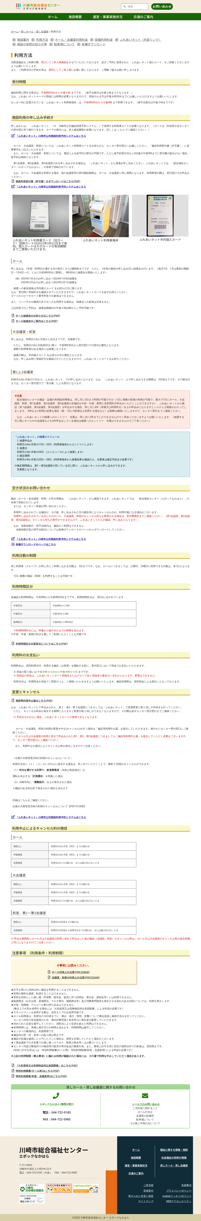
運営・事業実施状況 (107, 16)
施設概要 (75, 16)
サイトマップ (145, 1201)
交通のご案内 (143, 16)
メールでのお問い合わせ (146, 1104)
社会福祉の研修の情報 (174, 1157)
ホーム (53, 16)
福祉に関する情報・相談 (174, 1150)
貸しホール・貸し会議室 (35, 31)
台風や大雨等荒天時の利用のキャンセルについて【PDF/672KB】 (49, 806)
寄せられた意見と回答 (140, 1196)
